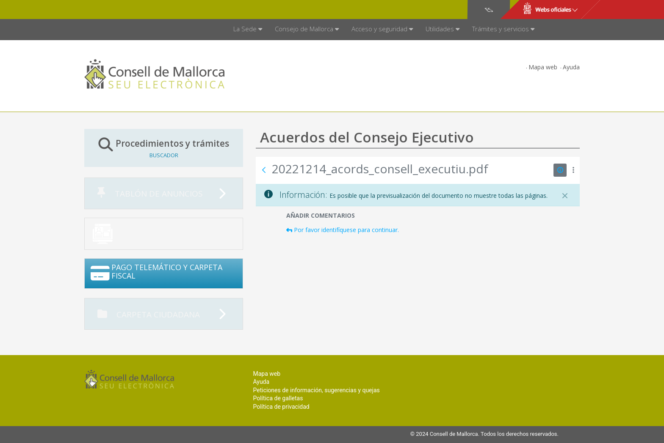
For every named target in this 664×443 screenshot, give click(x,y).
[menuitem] (247, 29)
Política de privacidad (281, 406)
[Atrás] (264, 170)
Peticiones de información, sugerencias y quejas (316, 390)
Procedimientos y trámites (163, 148)
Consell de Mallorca (113, 9)
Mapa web (542, 67)
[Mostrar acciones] (573, 170)
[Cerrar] (565, 195)
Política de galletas (278, 398)
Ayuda (571, 67)
